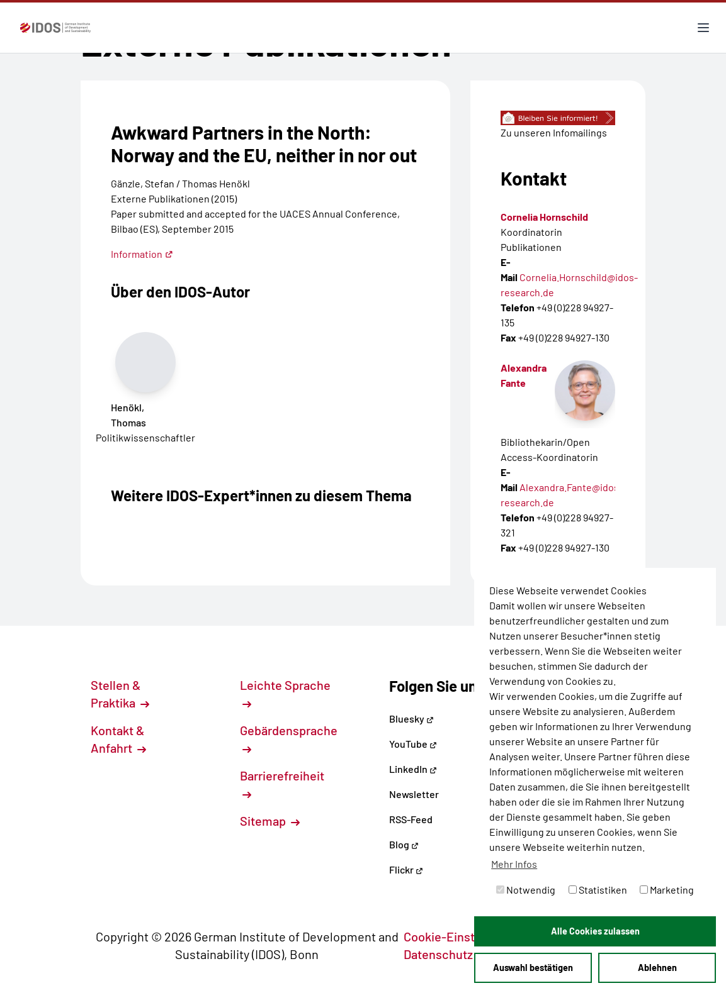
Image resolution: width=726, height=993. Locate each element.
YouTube (413, 744)
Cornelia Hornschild (544, 217)
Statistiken (598, 890)
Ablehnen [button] (657, 967)
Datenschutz (445, 954)
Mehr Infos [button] (514, 864)
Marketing (667, 890)
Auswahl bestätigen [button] (533, 967)
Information (142, 254)
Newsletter (414, 794)
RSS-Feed (411, 819)
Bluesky (411, 718)
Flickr (406, 869)
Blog (404, 844)
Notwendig (525, 890)
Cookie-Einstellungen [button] (470, 936)
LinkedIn (413, 769)
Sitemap (270, 820)
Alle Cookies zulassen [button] (595, 931)
